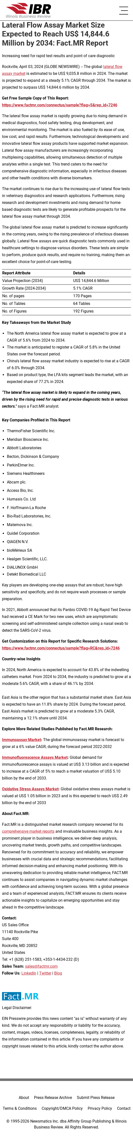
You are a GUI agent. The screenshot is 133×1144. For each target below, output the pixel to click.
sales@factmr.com (41, 966)
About (24, 1097)
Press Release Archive (53, 1097)
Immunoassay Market (21, 739)
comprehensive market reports (28, 831)
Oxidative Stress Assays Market (30, 789)
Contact (124, 1108)
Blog (58, 973)
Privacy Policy (100, 1108)
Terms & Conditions (20, 1108)
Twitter (45, 973)
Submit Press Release (96, 1097)
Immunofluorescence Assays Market (34, 757)
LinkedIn (28, 973)
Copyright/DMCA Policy (62, 1108)
